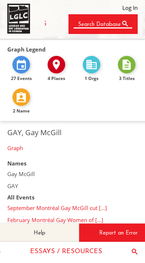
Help (39, 233)
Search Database (99, 24)
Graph (15, 148)
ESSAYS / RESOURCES (66, 251)
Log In (130, 7)
